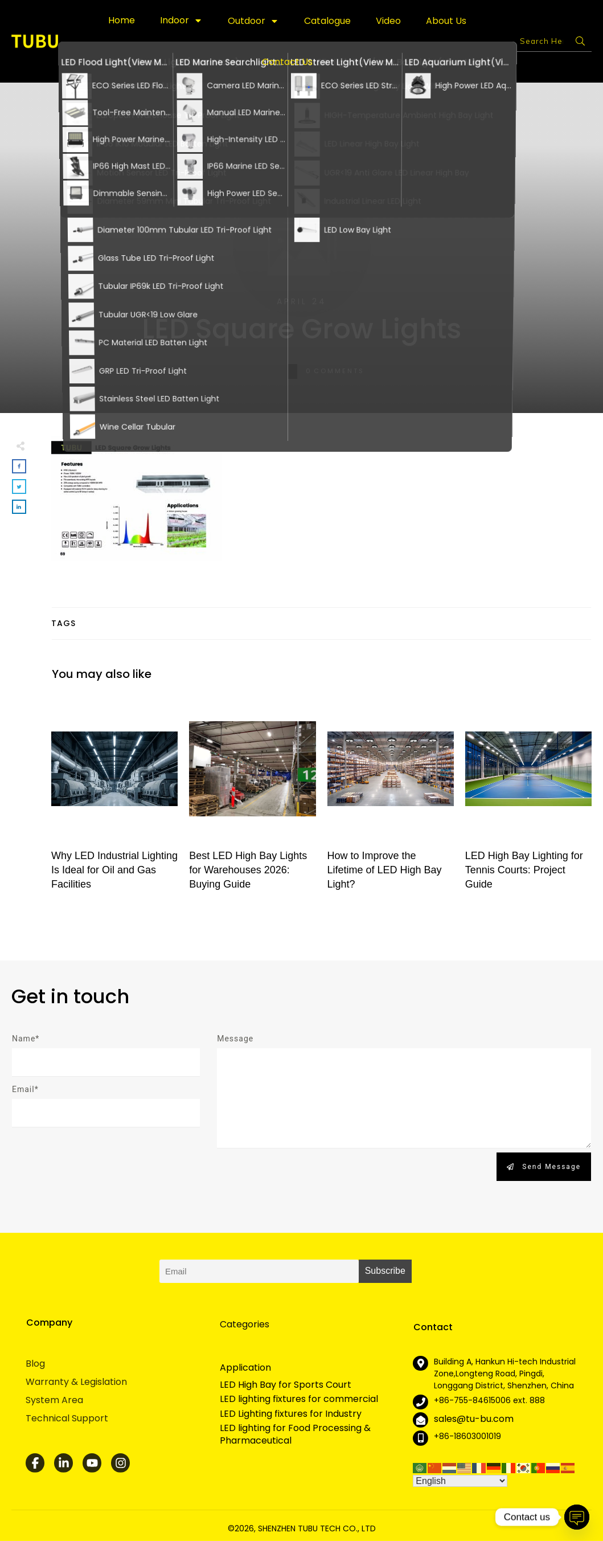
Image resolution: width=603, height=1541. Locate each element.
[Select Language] (460, 1481)
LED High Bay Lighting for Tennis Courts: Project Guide (528, 799)
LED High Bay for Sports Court (285, 1385)
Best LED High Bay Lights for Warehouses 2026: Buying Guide (252, 799)
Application (245, 1367)
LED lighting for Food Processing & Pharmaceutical (295, 1434)
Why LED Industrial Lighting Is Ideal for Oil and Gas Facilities (114, 799)
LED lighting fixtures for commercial (299, 1399)
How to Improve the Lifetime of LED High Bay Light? (390, 799)
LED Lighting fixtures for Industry (291, 1414)
